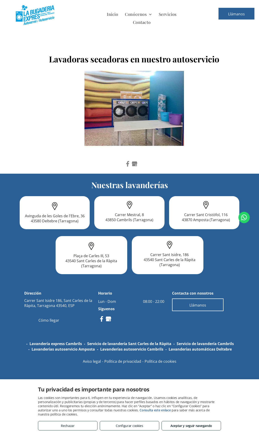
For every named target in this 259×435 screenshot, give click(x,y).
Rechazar (68, 426)
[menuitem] (112, 14)
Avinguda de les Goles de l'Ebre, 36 (55, 215)
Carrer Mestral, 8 (129, 214)
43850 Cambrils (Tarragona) (129, 219)
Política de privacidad (122, 361)
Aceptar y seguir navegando (191, 426)
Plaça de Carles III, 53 (91, 255)
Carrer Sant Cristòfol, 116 (206, 214)
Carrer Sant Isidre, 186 (169, 254)
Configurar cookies (129, 426)
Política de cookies (160, 361)
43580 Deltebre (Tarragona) (54, 220)
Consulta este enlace (155, 410)
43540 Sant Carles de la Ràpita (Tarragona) (91, 263)
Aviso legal (92, 361)
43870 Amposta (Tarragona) (206, 219)
